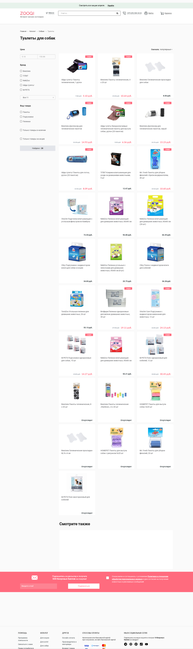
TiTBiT (25, 73)
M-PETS (26, 87)
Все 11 (38, 94)
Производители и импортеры (69, 643)
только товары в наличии (34, 127)
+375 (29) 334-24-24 (134, 10)
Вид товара (25, 103)
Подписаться (84, 582)
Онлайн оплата (68, 638)
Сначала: (155, 47)
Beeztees (26, 68)
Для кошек (44, 638)
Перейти (111, 3)
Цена (22, 47)
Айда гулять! (28, 82)
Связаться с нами (25, 644)
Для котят (44, 642)
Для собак (44, 646)
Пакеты (26, 109)
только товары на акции (34, 136)
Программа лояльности (23, 639)
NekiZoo (26, 78)
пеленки (26, 119)
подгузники (28, 114)
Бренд (23, 62)
